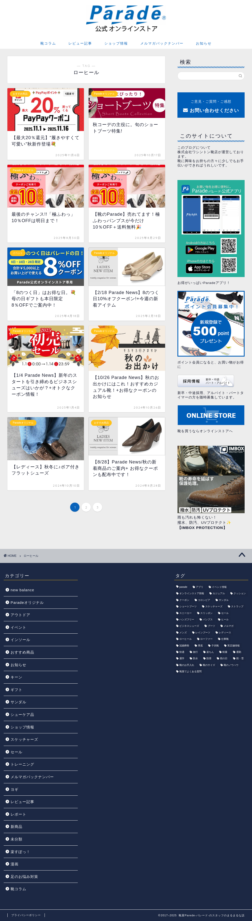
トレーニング (22, 764)
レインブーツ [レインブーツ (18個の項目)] (202, 632)
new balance (22, 590)
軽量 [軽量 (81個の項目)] (224, 652)
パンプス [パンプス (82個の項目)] (208, 619)
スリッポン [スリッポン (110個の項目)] (206, 613)
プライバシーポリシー (26, 915)
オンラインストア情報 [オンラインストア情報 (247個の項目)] (191, 593)
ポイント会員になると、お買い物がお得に (211, 329)
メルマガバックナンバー (162, 43)
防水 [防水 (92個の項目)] (195, 658)
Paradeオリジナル (27, 602)
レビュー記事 (80, 43)
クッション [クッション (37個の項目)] (240, 593)
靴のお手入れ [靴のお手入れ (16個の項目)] (186, 665)
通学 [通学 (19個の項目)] (181, 658)
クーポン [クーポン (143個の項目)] (184, 600)
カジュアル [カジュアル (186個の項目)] (219, 593)
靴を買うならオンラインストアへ (211, 419)
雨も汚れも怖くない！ (197, 517)
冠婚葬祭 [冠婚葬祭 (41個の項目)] (184, 645)
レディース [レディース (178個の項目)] (225, 632)
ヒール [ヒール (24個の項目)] (225, 619)
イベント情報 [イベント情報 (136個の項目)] (219, 587)
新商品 (16, 826)
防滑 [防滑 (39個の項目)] (208, 658)
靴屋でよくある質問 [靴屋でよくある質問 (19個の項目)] (190, 671)
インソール (20, 640)
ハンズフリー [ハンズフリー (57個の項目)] (186, 619)
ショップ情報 (116, 43)
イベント (18, 627)
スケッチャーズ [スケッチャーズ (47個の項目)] (213, 606)
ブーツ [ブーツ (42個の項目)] (211, 626)
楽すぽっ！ (20, 852)
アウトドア (20, 615)
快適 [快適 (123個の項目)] (181, 652)
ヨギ (14, 789)
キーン (16, 677)
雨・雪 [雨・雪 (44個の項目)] (240, 658)
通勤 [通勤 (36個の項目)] (238, 652)
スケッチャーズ (24, 739)
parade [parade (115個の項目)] (183, 587)
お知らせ (204, 43)
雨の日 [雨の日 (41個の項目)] (223, 658)
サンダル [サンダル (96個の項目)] (224, 600)
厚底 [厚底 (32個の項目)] (200, 645)
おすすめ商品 (22, 652)
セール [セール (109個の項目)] (225, 613)
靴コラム (48, 43)
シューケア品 (22, 714)
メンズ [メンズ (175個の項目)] (183, 632)
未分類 (16, 839)
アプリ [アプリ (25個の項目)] (199, 587)
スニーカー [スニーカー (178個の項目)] (185, 613)
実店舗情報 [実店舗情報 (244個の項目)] (233, 645)
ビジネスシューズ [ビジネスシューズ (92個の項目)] (189, 626)
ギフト (16, 690)
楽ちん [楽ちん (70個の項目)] (210, 652)
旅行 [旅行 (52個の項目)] (195, 652)
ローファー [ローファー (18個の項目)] (206, 639)
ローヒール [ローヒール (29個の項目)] (185, 639)
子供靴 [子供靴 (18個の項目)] (215, 645)
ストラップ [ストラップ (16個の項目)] (237, 606)
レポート (18, 814)
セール (16, 752)
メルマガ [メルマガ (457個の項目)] (229, 626)
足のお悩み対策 (24, 876)
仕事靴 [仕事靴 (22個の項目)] (225, 639)
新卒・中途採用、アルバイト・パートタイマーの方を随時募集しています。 (210, 387)
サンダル (18, 702)
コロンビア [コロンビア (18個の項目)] (204, 600)
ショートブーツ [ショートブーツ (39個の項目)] (188, 606)
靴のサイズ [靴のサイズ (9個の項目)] (209, 665)
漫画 (14, 864)
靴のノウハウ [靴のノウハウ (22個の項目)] (231, 665)
